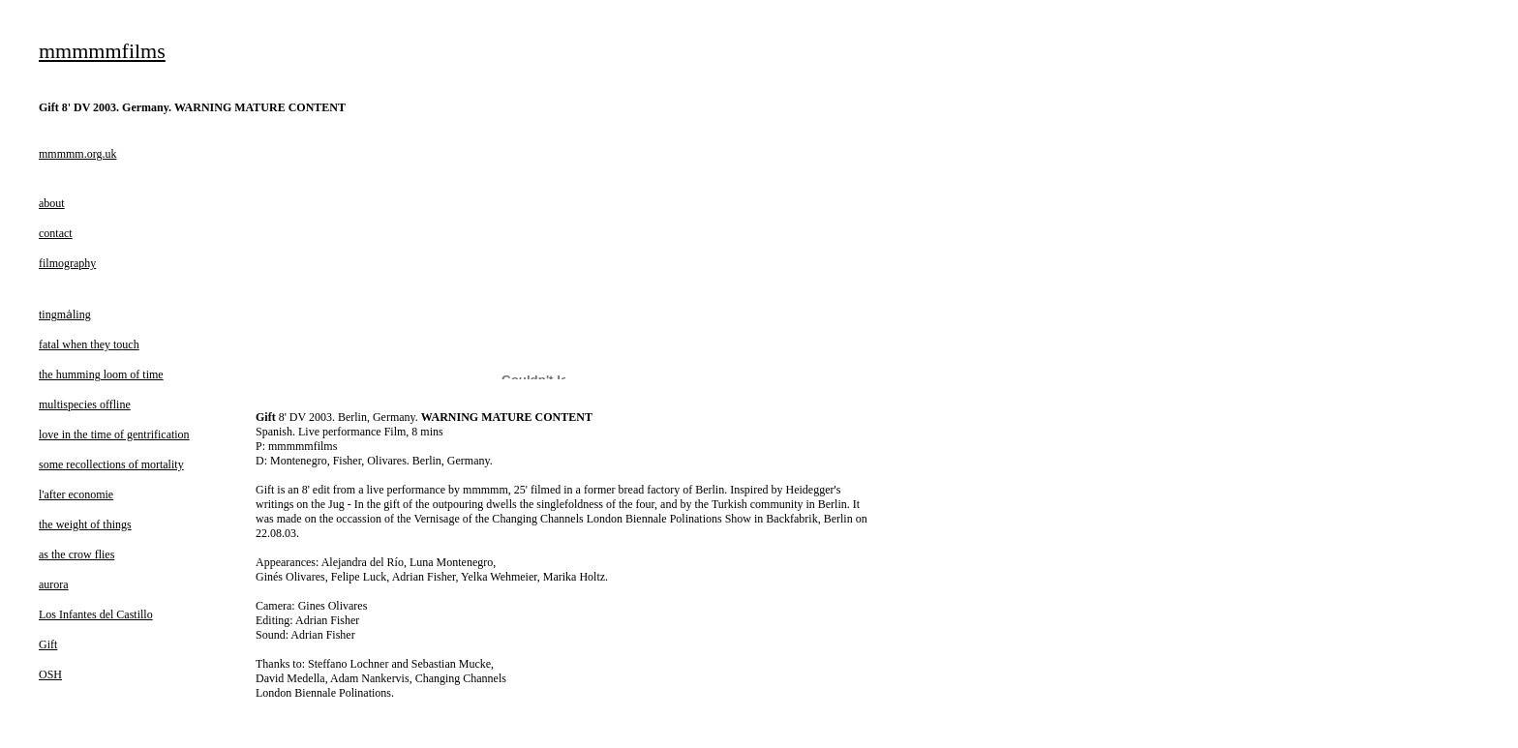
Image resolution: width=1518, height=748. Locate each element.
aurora (54, 584)
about (52, 203)
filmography (67, 263)
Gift (48, 644)
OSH (50, 674)
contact (56, 233)
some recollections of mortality (111, 464)
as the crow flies (76, 554)
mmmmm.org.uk (77, 154)
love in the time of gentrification (114, 434)
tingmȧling (65, 314)
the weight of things (85, 524)
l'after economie (76, 494)
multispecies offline (85, 404)
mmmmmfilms (102, 51)
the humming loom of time (101, 374)
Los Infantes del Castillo (96, 614)
